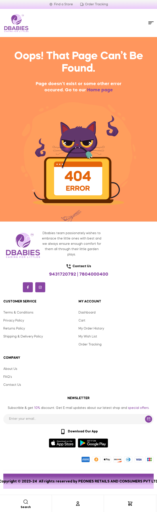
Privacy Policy (13, 320)
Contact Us (12, 384)
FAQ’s (7, 377)
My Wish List (87, 336)
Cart (81, 320)
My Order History (91, 328)
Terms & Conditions (18, 312)
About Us (10, 369)
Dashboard (87, 312)
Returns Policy (14, 328)
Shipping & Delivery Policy (23, 336)
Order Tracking (90, 344)
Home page (100, 90)
